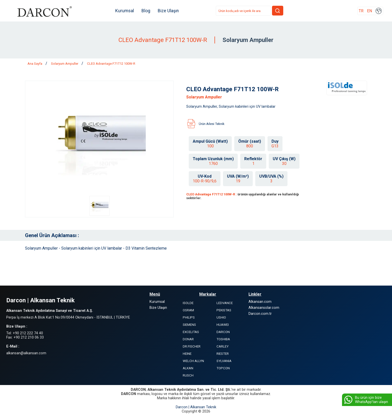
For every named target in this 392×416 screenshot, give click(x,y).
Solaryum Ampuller (65, 63)
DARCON (223, 332)
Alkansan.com (260, 302)
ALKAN (188, 368)
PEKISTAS (223, 310)
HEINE (187, 354)
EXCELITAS (191, 332)
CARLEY (222, 346)
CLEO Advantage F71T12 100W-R (111, 63)
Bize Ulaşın (168, 10)
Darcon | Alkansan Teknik (196, 407)
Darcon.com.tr (260, 314)
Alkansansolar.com (263, 308)
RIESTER (222, 354)
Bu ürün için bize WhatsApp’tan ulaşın (365, 400)
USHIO (221, 317)
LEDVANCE (224, 303)
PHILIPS (189, 317)
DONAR (188, 339)
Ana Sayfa (35, 63)
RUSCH (188, 375)
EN (369, 10)
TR (361, 10)
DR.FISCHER (191, 346)
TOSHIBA (223, 339)
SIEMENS (189, 325)
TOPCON (223, 368)
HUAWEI (222, 325)
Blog (146, 10)
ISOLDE (188, 303)
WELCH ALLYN (193, 361)
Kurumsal (125, 10)
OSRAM (188, 310)
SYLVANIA (224, 361)
